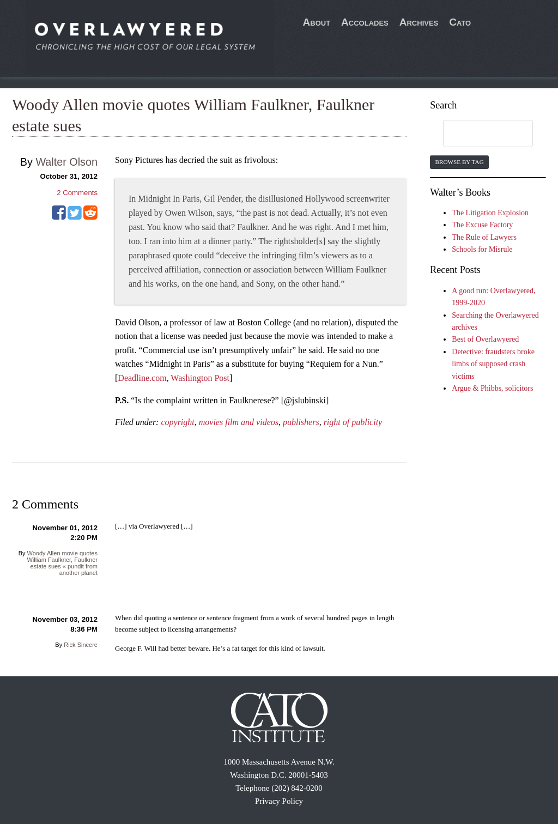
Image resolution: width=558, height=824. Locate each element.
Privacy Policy (279, 801)
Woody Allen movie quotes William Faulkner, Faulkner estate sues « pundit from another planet (62, 563)
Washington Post (200, 378)
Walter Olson (66, 162)
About (317, 22)
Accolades (365, 22)
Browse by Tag (459, 162)
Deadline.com (142, 378)
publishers (301, 422)
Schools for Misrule (482, 249)
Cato (460, 22)
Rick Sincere (81, 644)
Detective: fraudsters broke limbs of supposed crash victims (493, 364)
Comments (77, 193)
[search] (477, 134)
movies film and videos (238, 422)
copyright (177, 422)
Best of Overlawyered (485, 339)
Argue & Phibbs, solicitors (492, 388)
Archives (419, 22)
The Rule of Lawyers (484, 237)
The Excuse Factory (482, 225)
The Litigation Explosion (490, 213)
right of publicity (353, 422)
